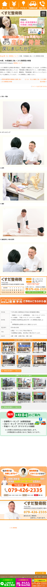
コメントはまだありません (39, 86)
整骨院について (13, 56)
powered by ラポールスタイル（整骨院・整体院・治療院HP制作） (34, 577)
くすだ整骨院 (13, 527)
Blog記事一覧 (4, 56)
